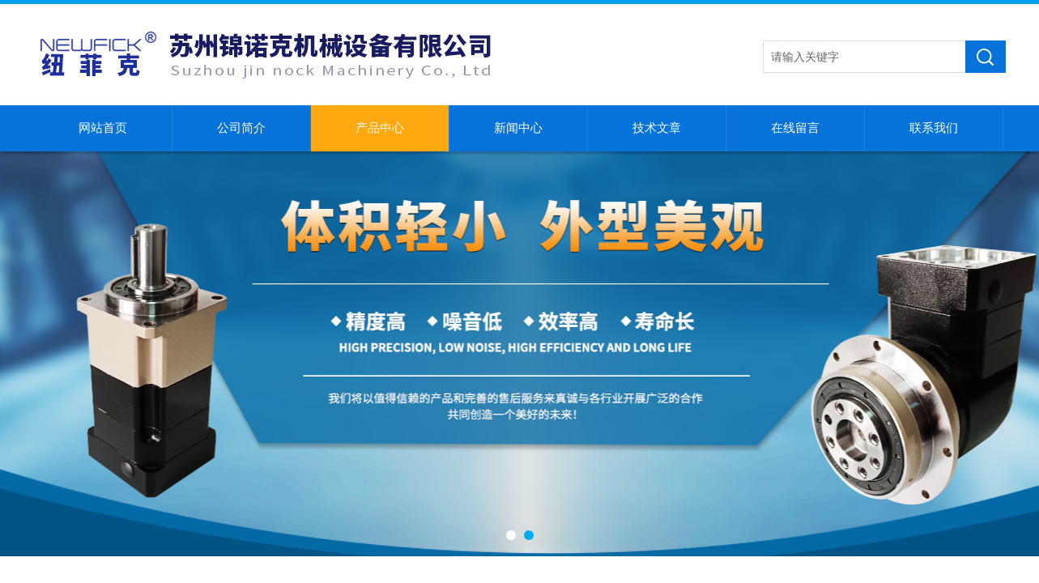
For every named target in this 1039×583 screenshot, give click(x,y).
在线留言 (795, 127)
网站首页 (103, 127)
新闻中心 (518, 127)
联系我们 (933, 127)
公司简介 (241, 127)
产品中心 (380, 127)
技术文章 (656, 127)
